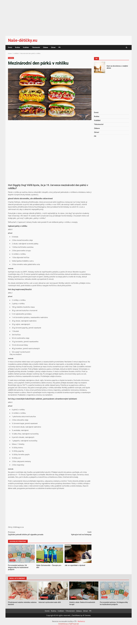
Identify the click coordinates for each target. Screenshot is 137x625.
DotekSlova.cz (63, 624)
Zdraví (53, 47)
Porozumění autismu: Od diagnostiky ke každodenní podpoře (21, 554)
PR (59, 47)
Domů (10, 47)
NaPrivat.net (74, 624)
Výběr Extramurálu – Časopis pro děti (49, 554)
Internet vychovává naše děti (53, 591)
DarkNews (76, 615)
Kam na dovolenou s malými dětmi (99, 67)
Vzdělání (26, 47)
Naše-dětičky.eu (22, 40)
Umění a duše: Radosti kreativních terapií (83, 591)
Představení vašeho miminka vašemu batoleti (22, 591)
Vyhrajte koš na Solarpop (70, 533)
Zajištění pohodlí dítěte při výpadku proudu (29, 533)
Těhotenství (36, 47)
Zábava (45, 47)
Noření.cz (81, 621)
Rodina (17, 47)
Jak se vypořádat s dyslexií (78, 554)
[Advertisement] (68, 16)
